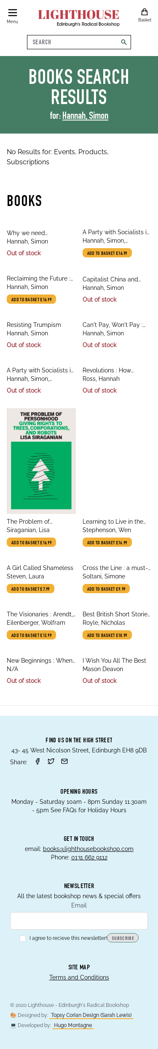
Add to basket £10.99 (107, 635)
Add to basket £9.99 (106, 589)
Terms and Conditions (79, 977)
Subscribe (123, 938)
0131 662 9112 (89, 857)
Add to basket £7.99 (30, 589)
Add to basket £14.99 (107, 253)
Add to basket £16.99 (31, 299)
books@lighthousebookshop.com (88, 849)
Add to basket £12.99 (31, 635)
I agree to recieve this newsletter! (63, 938)
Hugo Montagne (73, 1025)
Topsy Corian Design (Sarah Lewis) (91, 1015)
